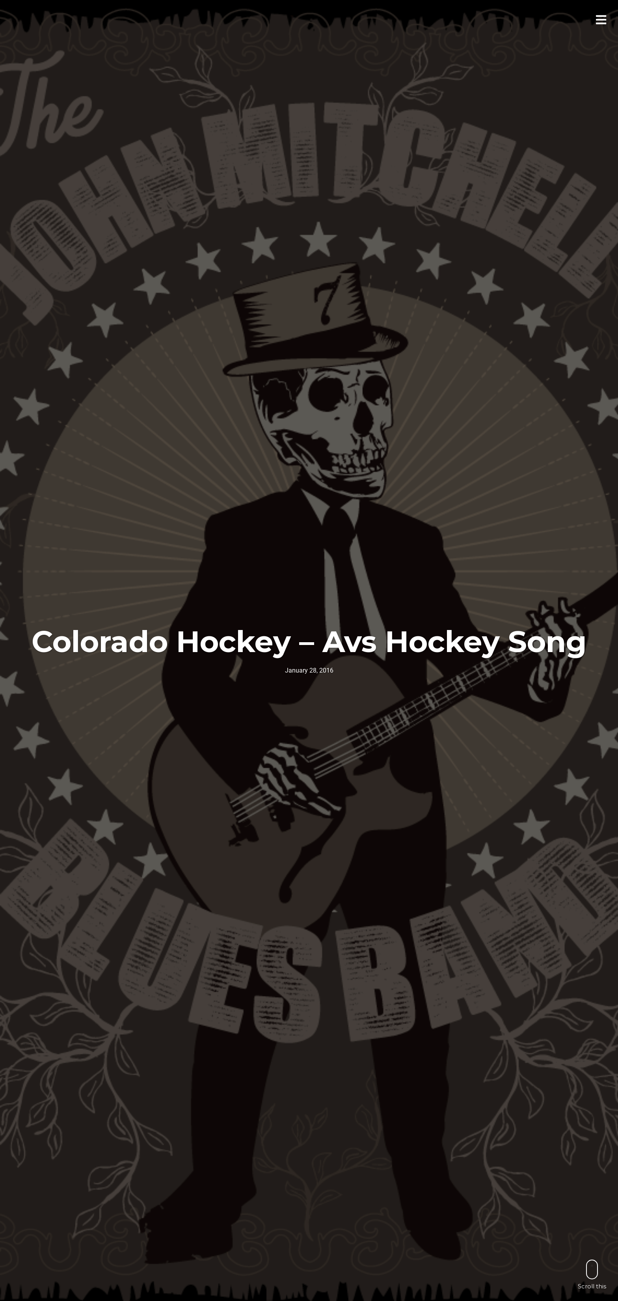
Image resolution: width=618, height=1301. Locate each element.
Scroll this (592, 1274)
